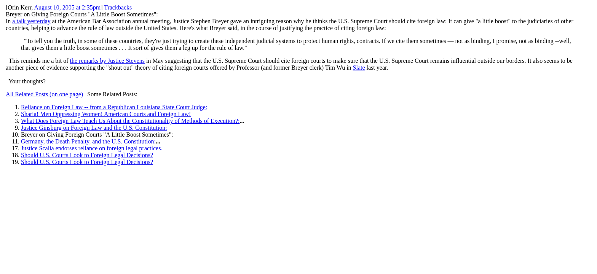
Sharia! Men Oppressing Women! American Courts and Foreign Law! (106, 114)
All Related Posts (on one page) (44, 94)
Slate (359, 67)
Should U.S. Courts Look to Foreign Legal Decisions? (87, 155)
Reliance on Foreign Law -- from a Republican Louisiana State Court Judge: (114, 107)
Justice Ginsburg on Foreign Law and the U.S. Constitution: (94, 127)
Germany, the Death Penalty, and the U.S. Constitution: (88, 141)
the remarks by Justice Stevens (107, 60)
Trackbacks (118, 7)
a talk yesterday (31, 21)
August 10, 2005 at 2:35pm (67, 7)
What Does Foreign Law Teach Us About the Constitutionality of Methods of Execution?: (130, 121)
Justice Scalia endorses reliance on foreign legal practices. (91, 148)
